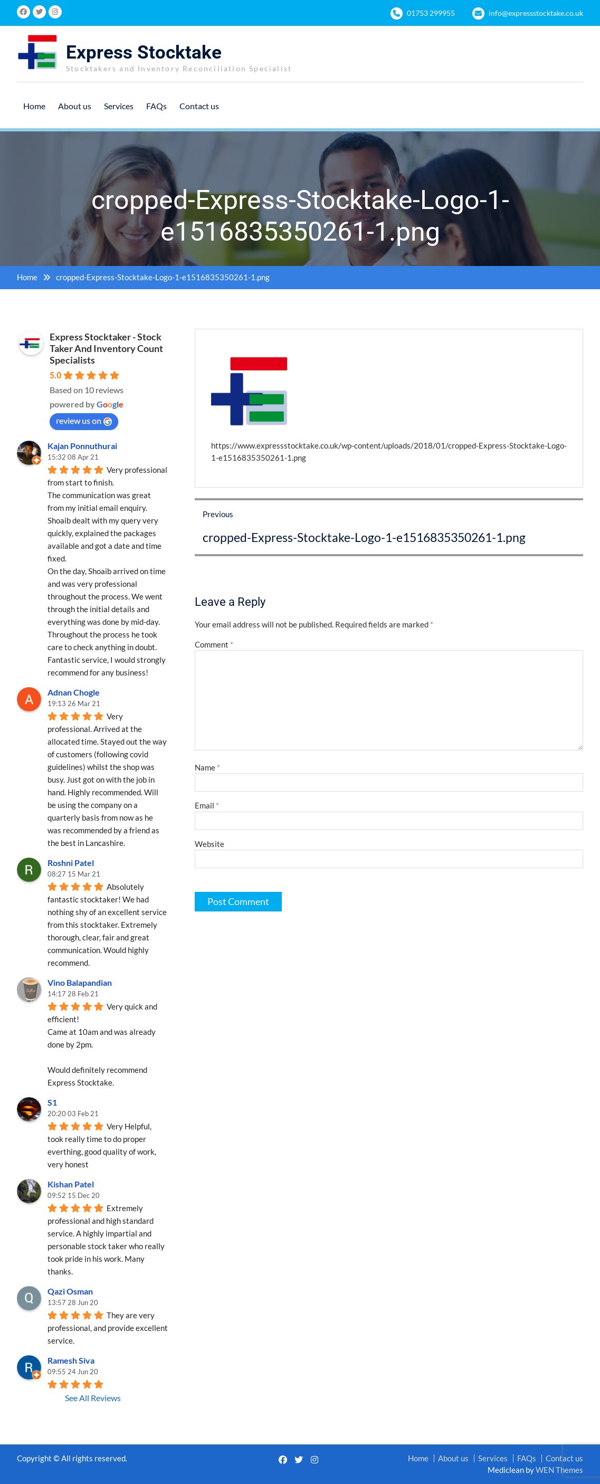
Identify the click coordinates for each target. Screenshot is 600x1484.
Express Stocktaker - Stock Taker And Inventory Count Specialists (106, 348)
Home (34, 106)
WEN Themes (559, 1470)
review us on (84, 420)
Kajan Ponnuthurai (82, 446)
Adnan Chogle (73, 692)
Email (207, 805)
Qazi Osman (70, 1291)
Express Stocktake (144, 52)
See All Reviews (93, 1398)
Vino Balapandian (79, 982)
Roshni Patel (70, 863)
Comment (214, 644)
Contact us (199, 106)
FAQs (156, 106)
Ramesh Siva (70, 1360)
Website (209, 844)
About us (74, 106)
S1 (52, 1102)
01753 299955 (431, 12)
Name (207, 767)
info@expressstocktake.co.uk (536, 12)
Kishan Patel (70, 1184)
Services (119, 106)
